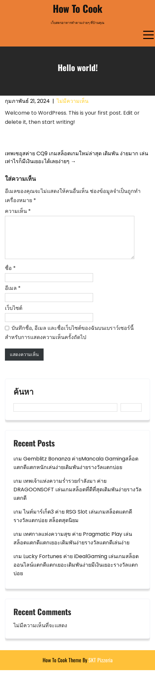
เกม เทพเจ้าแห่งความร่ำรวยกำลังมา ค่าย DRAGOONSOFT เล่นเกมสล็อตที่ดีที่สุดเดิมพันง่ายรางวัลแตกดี (77, 497)
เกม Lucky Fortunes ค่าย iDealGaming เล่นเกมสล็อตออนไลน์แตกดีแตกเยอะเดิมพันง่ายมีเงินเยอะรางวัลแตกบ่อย (76, 572)
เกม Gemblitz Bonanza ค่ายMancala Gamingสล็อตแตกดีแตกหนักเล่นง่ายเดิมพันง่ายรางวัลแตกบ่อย (75, 471)
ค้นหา (23, 400)
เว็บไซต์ (13, 316)
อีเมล (13, 296)
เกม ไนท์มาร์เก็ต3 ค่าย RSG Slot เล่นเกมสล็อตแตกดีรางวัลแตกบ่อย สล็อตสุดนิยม (72, 524)
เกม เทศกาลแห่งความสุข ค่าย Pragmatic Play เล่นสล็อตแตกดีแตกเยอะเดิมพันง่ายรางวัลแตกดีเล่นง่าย (72, 546)
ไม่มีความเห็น (72, 101)
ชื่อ (10, 276)
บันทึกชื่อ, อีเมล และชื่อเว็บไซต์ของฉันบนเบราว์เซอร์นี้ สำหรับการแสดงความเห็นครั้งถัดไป (69, 340)
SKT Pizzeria (100, 668)
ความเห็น (18, 211)
